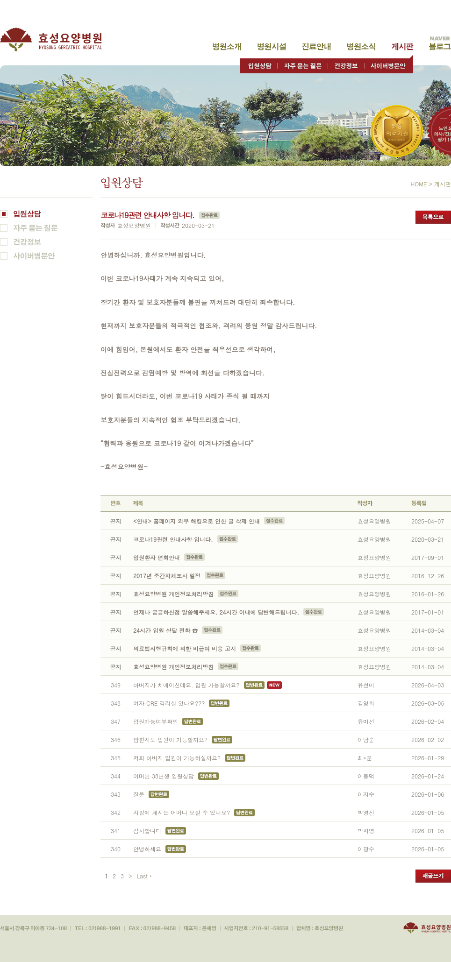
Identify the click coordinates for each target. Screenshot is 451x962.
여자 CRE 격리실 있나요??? (169, 703)
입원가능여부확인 (155, 721)
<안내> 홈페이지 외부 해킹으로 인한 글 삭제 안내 (196, 521)
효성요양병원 (56, 39)
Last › (144, 876)
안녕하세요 (147, 849)
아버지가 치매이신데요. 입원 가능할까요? (186, 685)
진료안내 (316, 46)
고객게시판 (402, 46)
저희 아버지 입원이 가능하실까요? (177, 758)
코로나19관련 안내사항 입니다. (174, 539)
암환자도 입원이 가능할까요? (170, 739)
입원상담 (259, 63)
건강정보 (346, 63)
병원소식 (361, 46)
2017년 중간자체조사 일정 (166, 576)
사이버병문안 (388, 63)
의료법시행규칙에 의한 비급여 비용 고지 (184, 648)
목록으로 (433, 217)
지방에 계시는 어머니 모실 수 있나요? (181, 812)
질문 (138, 794)
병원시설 (271, 46)
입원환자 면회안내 (156, 557)
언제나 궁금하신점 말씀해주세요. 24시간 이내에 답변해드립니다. (216, 612)
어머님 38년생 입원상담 (163, 776)
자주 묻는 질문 (302, 63)
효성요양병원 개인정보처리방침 (173, 594)
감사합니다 (147, 831)
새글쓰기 (433, 876)
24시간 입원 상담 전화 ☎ (165, 630)
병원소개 (227, 46)
